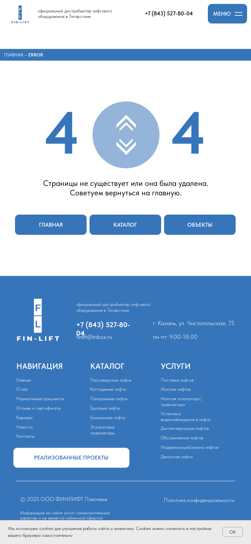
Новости (24, 427)
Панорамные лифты (108, 398)
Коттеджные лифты (108, 389)
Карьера (24, 417)
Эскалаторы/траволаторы (102, 430)
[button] (227, 13)
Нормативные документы (40, 398)
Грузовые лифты (105, 408)
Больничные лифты (108, 417)
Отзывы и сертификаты (38, 408)
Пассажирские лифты (110, 380)
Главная (14, 55)
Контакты (25, 436)
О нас (22, 389)
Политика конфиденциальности (199, 500)
